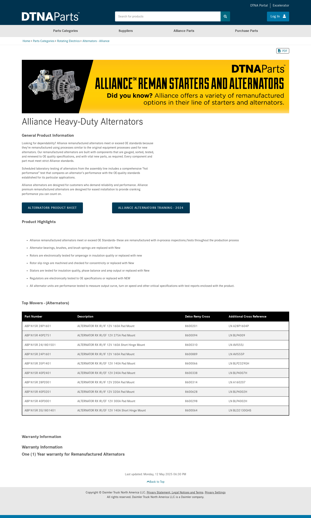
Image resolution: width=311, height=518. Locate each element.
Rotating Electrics (68, 41)
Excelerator (281, 5)
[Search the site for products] (168, 16)
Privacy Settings (215, 492)
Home (26, 41)
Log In (278, 16)
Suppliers (126, 30)
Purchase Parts (246, 30)
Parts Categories (65, 30)
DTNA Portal (259, 5)
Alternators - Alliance (96, 41)
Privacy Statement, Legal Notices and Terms (175, 492)
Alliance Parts (184, 30)
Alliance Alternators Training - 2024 (150, 207)
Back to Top (155, 481)
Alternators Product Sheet (52, 207)
